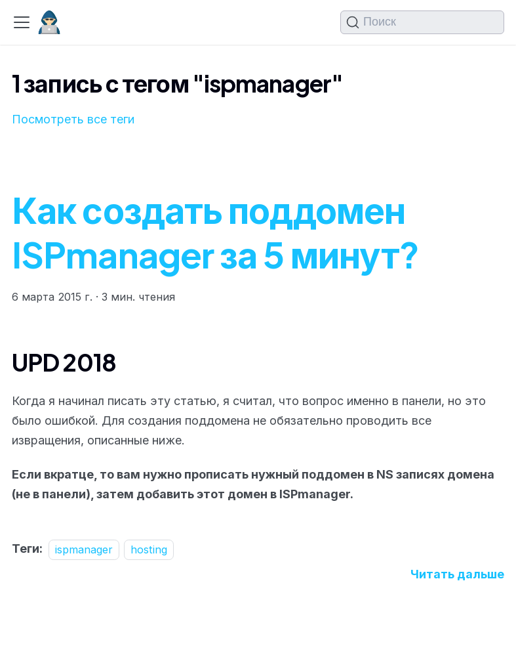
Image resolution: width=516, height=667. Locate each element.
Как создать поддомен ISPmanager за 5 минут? (215, 231)
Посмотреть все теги (73, 119)
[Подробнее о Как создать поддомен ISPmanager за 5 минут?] (457, 574)
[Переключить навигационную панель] (21, 22)
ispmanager (84, 548)
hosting (148, 548)
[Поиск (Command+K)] (422, 22)
